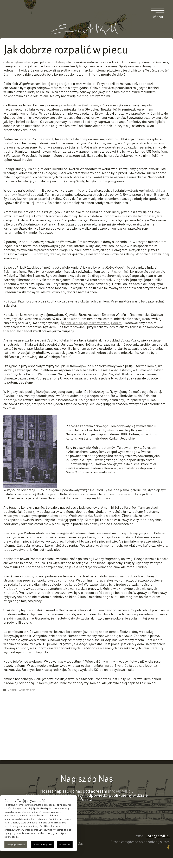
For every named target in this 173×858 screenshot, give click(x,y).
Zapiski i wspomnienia (21, 689)
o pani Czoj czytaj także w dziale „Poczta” (92, 323)
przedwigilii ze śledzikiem (78, 105)
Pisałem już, (120, 271)
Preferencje (65, 844)
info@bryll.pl (120, 791)
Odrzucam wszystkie (42, 844)
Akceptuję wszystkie (16, 844)
